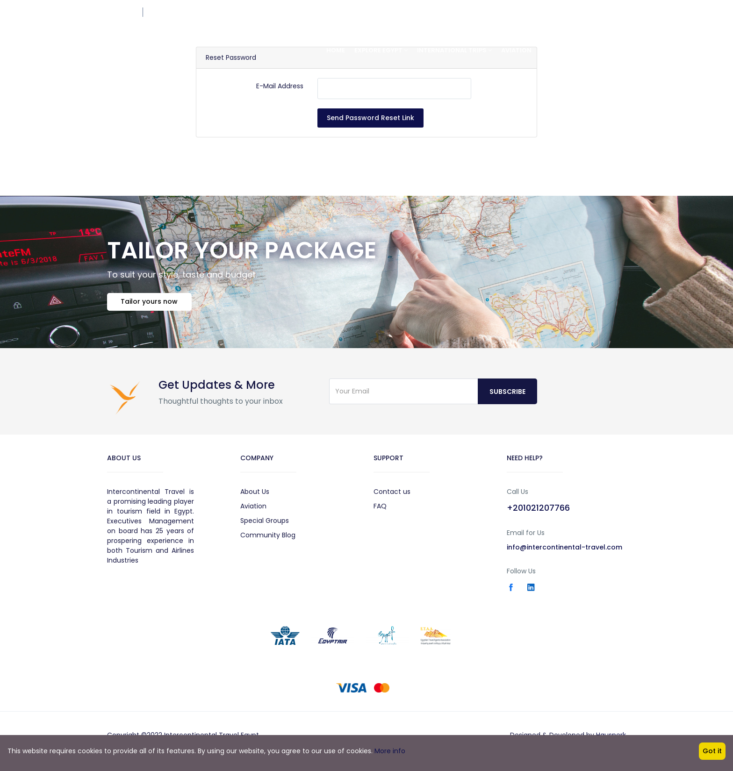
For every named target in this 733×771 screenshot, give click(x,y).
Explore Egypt (381, 50)
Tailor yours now (151, 304)
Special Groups (264, 523)
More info (389, 751)
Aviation (516, 50)
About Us (254, 495)
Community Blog (267, 538)
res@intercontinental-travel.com (199, 11)
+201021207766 (604, 11)
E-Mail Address (279, 86)
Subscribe (507, 395)
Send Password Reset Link (370, 117)
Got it (712, 751)
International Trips (454, 50)
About (612, 50)
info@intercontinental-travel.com (564, 550)
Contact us (392, 495)
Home (335, 50)
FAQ (380, 509)
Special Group (565, 50)
